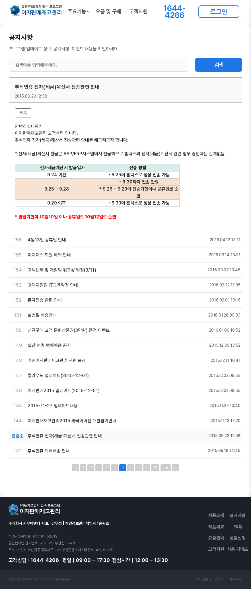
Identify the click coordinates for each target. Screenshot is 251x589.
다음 (165, 467)
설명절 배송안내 (42, 315)
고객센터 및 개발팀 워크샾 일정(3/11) (62, 270)
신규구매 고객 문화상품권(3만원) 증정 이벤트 (69, 330)
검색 (218, 64)
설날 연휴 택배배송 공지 (49, 345)
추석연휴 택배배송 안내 (49, 451)
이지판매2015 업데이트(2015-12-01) (64, 390)
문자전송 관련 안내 (45, 300)
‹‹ (75, 467)
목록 (23, 113)
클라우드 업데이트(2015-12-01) (58, 375)
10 (155, 467)
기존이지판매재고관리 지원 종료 (57, 360)
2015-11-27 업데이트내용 (53, 405)
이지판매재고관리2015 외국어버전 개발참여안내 (72, 420)
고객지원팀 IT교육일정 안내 (53, 285)
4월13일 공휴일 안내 (47, 240)
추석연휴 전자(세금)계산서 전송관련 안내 (65, 436)
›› (175, 467)
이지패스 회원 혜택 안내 (49, 255)
